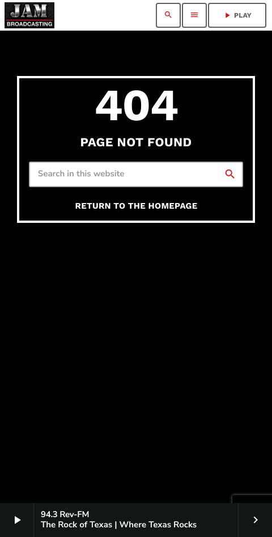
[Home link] (29, 15)
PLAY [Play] (237, 15)
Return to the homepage (136, 206)
